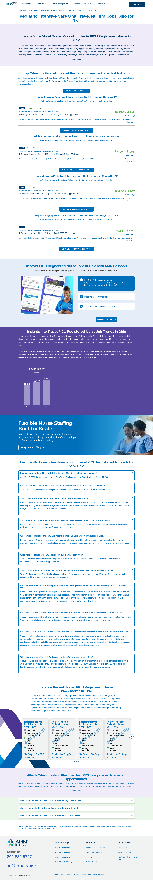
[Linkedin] (18, 864)
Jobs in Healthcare (62, 847)
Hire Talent (42, 4)
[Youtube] (31, 864)
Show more (76, 789)
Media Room (91, 861)
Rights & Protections (72, 873)
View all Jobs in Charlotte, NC (76, 209)
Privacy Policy (59, 873)
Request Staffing (31, 446)
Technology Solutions (83, 4)
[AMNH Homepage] (11, 3)
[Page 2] (76, 760)
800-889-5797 (19, 856)
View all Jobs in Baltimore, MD (76, 170)
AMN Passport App (54, 81)
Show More (76, 59)
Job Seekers (26, 4)
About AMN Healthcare (95, 847)
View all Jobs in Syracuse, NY (76, 249)
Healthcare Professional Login (128, 857)
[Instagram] (36, 864)
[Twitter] (13, 864)
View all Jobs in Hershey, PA (76, 130)
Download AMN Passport (106, 318)
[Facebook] (9, 864)
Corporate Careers (94, 851)
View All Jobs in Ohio (76, 91)
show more (130, 122)
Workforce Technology (63, 861)
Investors (90, 856)
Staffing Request (124, 851)
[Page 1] (74, 760)
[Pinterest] (22, 864)
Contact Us (122, 847)
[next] (131, 735)
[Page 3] (78, 760)
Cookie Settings (98, 873)
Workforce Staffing (62, 851)
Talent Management (60, 4)
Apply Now (134, 4)
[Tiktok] (27, 864)
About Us (101, 4)
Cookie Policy (86, 873)
